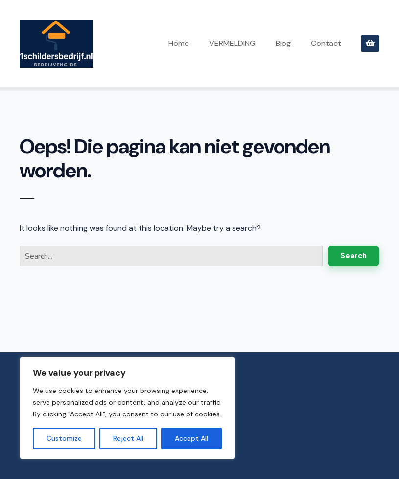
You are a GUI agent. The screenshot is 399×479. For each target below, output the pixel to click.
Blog (283, 43)
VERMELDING (232, 43)
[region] (127, 408)
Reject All (128, 438)
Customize (64, 438)
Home (178, 43)
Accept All (191, 438)
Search (353, 256)
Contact (326, 43)
